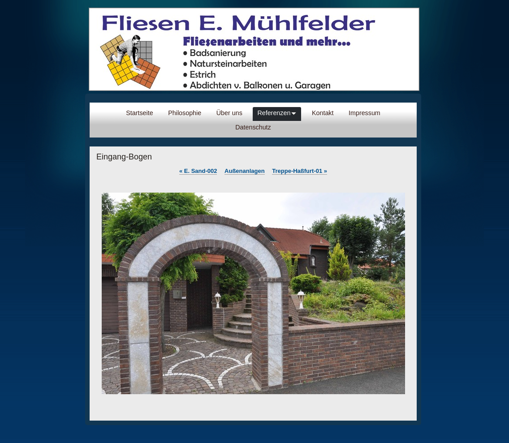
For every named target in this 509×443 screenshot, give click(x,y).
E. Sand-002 (198, 171)
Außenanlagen (244, 171)
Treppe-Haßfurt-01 (299, 171)
